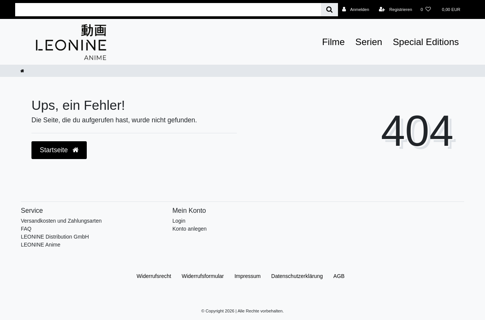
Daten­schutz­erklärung (297, 276)
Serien (368, 42)
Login (178, 221)
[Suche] (329, 9)
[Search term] (168, 9)
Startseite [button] (59, 150)
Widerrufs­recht (154, 276)
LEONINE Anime (40, 245)
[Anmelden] (356, 9)
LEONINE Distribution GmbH (55, 237)
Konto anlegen (189, 229)
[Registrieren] (395, 9)
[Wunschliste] (425, 9)
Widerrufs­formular (203, 276)
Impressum (248, 276)
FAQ (26, 229)
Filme (333, 42)
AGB (339, 276)
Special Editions (426, 42)
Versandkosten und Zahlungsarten (61, 221)
